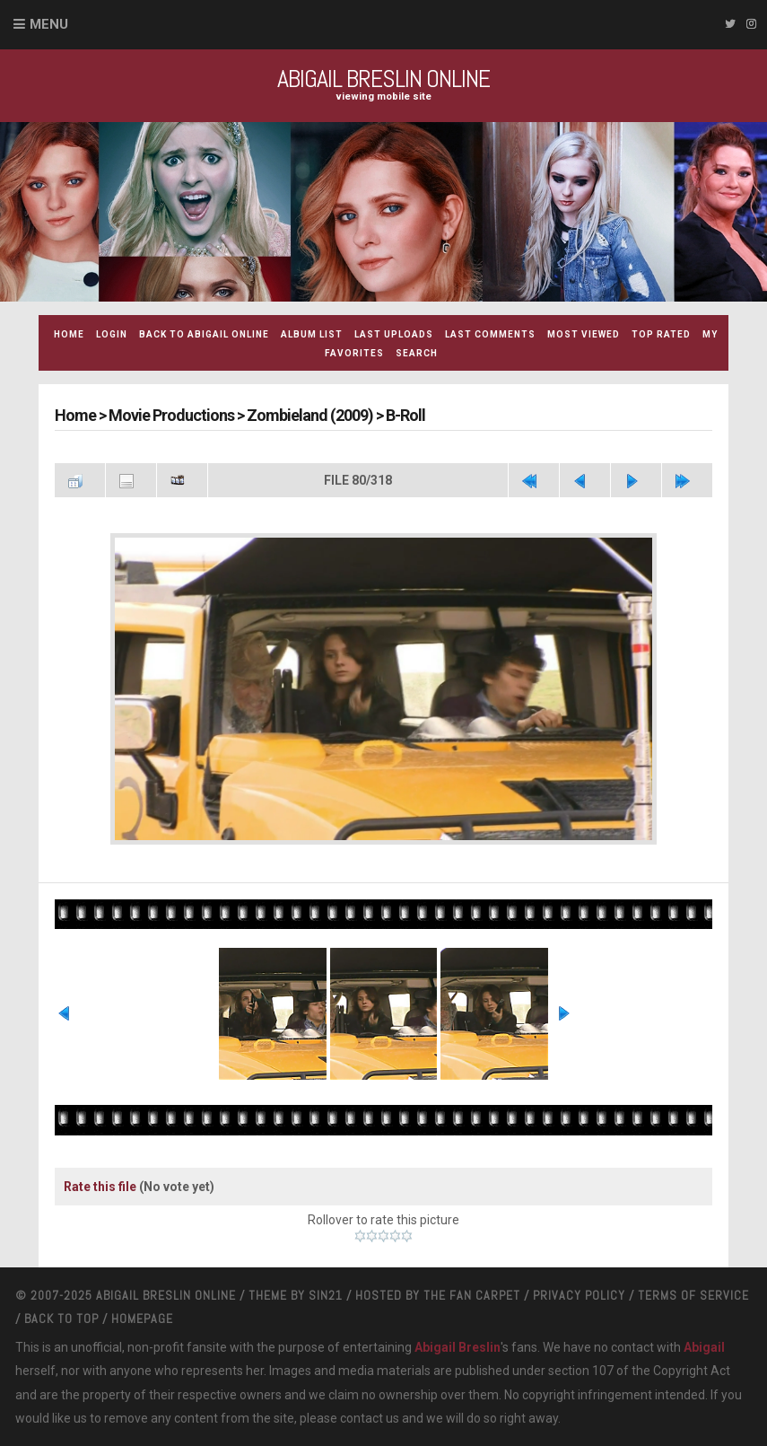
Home (69, 334)
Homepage (142, 1318)
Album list (312, 334)
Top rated (661, 334)
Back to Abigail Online (204, 334)
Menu (49, 24)
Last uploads (393, 334)
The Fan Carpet (471, 1295)
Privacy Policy (579, 1295)
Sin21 (326, 1295)
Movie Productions (171, 415)
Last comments (490, 334)
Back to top (61, 1318)
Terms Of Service (693, 1295)
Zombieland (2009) (310, 415)
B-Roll (405, 415)
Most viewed (583, 334)
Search (417, 353)
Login (111, 334)
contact (361, 1418)
